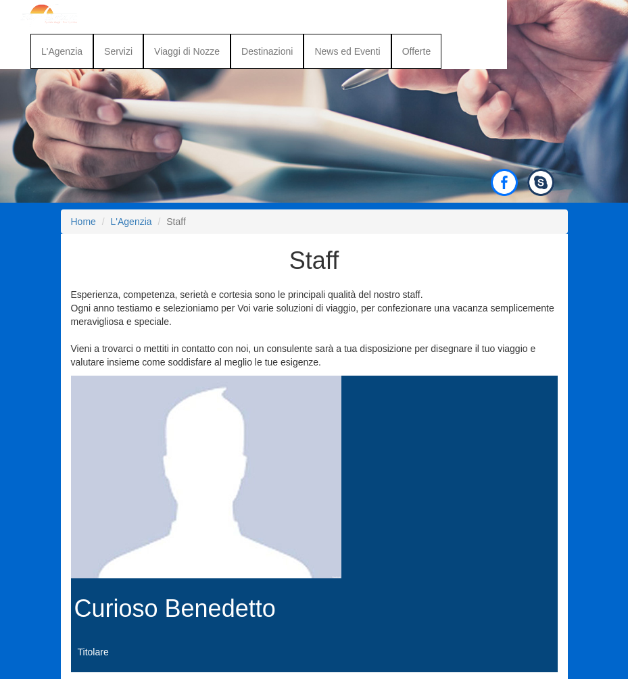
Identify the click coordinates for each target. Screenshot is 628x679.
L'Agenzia (61, 51)
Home (83, 221)
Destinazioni (267, 51)
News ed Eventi (347, 51)
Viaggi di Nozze (187, 51)
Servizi (118, 51)
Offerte (416, 51)
